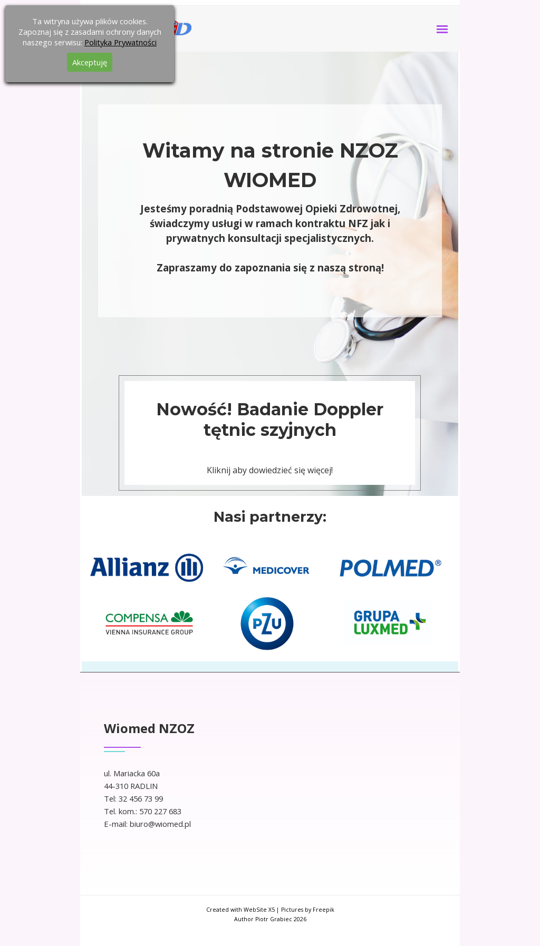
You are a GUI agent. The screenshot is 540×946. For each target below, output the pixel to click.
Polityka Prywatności (120, 42)
